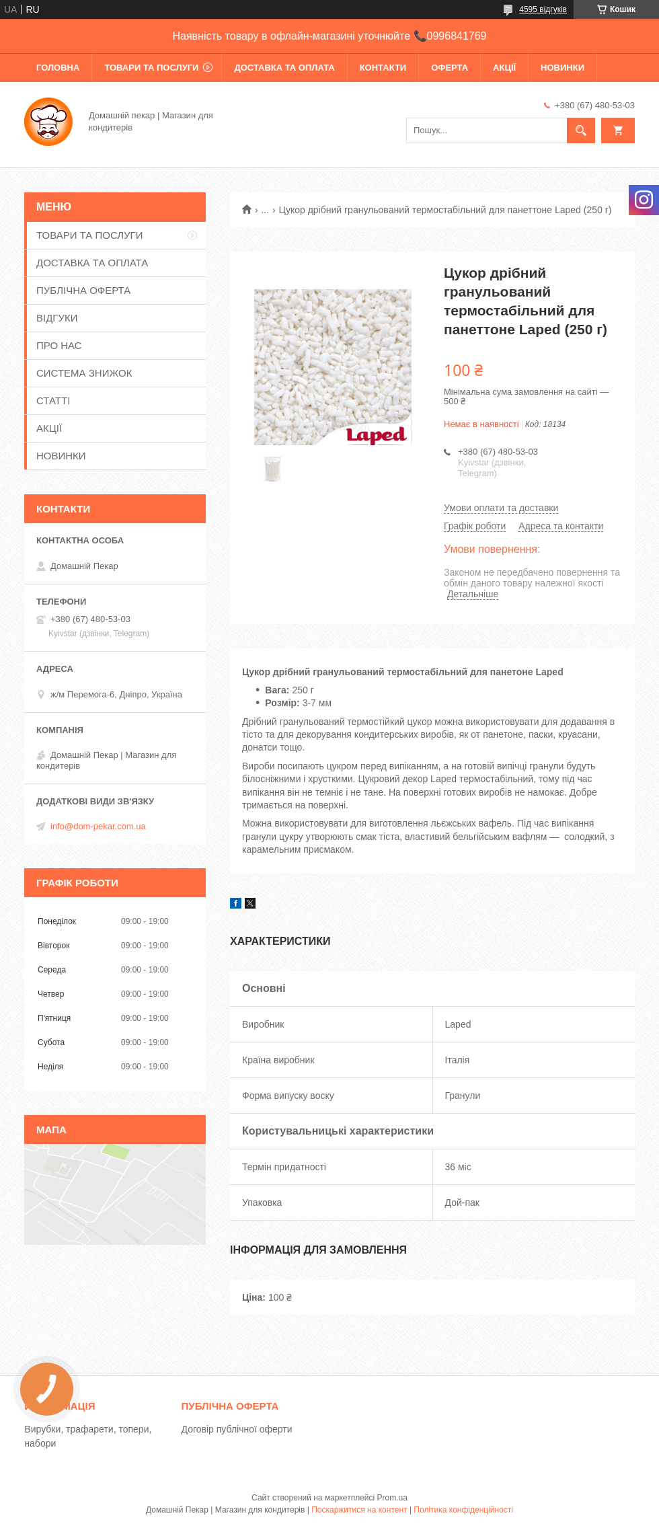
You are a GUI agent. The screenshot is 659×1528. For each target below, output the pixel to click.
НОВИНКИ (562, 68)
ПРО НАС (59, 345)
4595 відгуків (543, 9)
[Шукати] (581, 130)
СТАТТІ (53, 400)
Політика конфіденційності (463, 1510)
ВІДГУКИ (57, 317)
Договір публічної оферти (237, 1429)
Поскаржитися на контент (359, 1510)
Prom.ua (392, 1497)
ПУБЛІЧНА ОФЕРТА (83, 290)
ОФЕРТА (449, 68)
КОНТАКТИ (383, 68)
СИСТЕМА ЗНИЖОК (84, 373)
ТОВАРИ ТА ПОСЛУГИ (151, 68)
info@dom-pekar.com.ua (98, 826)
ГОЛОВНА (57, 68)
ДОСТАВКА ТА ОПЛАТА (284, 68)
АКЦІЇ (504, 68)
